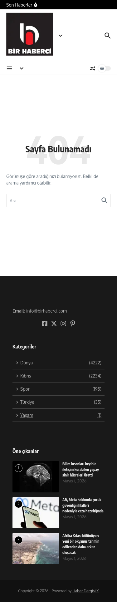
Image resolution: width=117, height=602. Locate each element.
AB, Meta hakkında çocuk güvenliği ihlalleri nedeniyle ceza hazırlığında (83, 505)
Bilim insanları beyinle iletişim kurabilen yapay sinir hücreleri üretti (80, 469)
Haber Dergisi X (85, 591)
